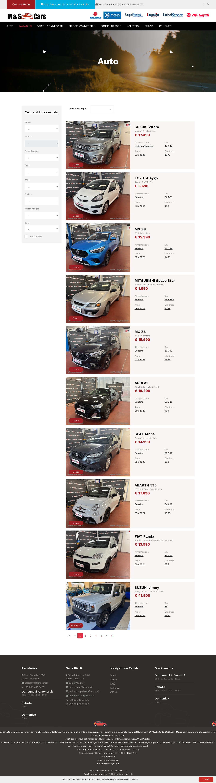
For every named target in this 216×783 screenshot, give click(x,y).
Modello (28, 136)
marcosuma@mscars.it (79, 687)
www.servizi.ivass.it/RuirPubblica (135, 738)
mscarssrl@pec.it (139, 746)
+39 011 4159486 (33, 687)
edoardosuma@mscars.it (80, 695)
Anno (27, 179)
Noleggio (133, 26)
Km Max (28, 194)
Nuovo (113, 675)
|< (69, 635)
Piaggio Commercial (82, 26)
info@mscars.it (75, 682)
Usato (113, 679)
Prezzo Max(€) (32, 208)
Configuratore (111, 26)
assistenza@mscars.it (35, 682)
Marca (28, 122)
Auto (10, 26)
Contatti (165, 26)
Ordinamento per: (78, 108)
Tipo (27, 165)
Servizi (149, 26)
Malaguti (25, 26)
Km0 (112, 683)
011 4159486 (21, 4)
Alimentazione (32, 151)
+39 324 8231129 (77, 704)
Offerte (114, 692)
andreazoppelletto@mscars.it (83, 691)
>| (112, 635)
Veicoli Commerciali (50, 26)
